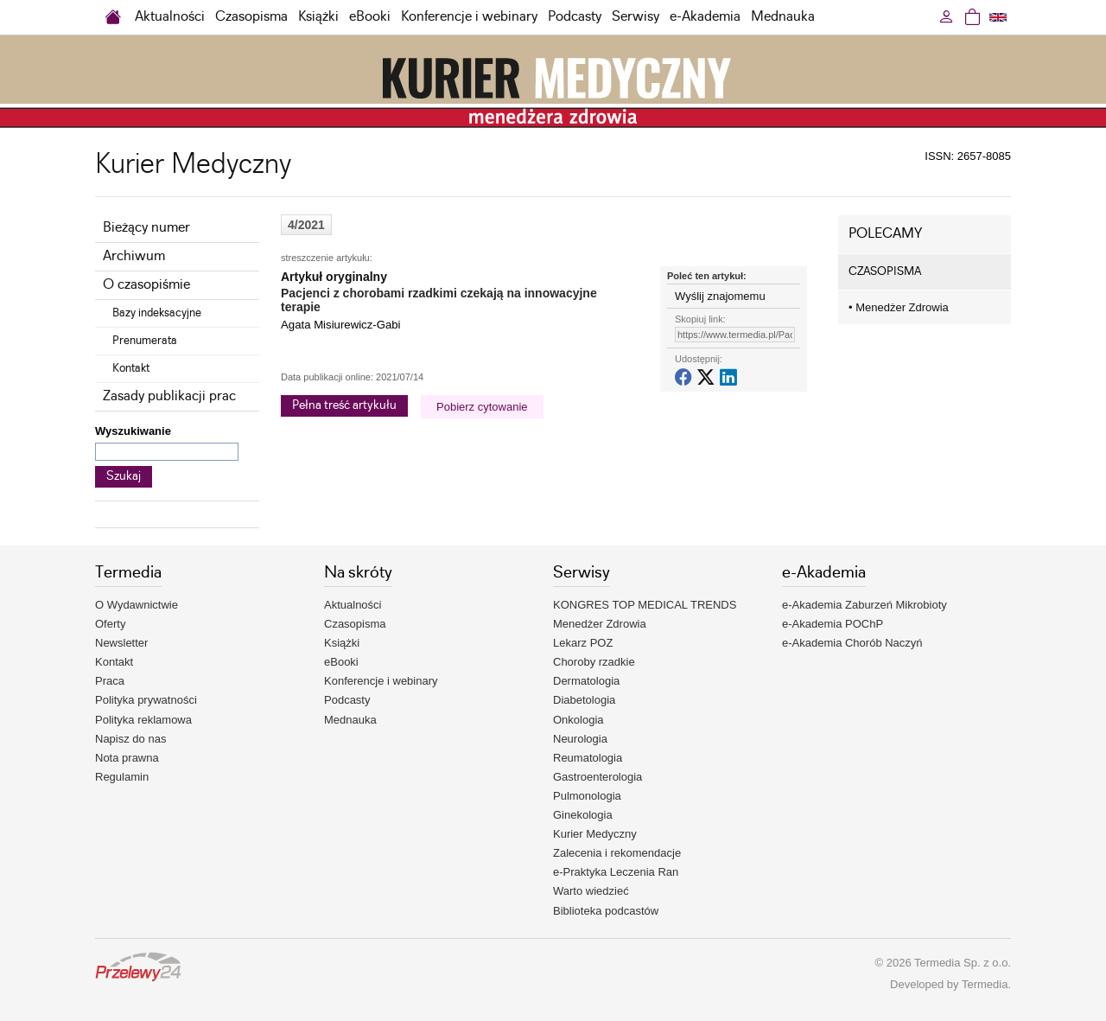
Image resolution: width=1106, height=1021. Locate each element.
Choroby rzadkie (594, 661)
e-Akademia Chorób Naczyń (852, 642)
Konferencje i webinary (469, 17)
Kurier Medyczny (595, 833)
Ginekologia (583, 814)
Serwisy (635, 17)
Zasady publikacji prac (169, 396)
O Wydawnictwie (136, 604)
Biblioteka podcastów (605, 910)
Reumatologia (587, 757)
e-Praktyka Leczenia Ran (615, 871)
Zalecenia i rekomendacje (617, 852)
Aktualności (170, 17)
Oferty (110, 623)
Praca (109, 680)
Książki (318, 17)
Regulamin (122, 776)
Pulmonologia (587, 795)
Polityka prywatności (146, 699)
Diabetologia (584, 699)
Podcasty (574, 17)
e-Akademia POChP (832, 623)
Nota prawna (127, 757)
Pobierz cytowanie (482, 406)
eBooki (370, 17)
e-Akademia (705, 17)
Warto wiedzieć (591, 890)
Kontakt (130, 368)
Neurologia (580, 738)
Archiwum (134, 256)
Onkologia (578, 719)
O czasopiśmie (146, 285)
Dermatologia (586, 680)
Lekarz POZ (583, 642)
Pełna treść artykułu (344, 405)
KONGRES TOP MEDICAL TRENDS (644, 604)
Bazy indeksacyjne (156, 313)
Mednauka (783, 17)
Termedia (984, 984)
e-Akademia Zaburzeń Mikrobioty (864, 604)
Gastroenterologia (597, 776)
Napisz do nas (130, 738)
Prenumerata (144, 341)
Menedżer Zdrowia (899, 307)
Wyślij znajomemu (720, 296)
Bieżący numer (146, 227)
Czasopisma (251, 17)
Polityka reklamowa (143, 719)
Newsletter (121, 642)
